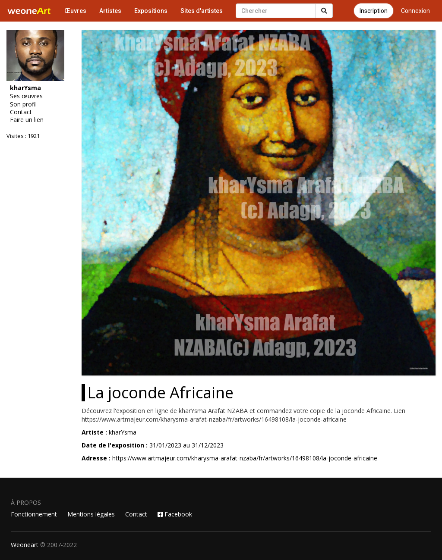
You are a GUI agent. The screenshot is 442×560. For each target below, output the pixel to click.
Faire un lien (27, 120)
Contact (21, 112)
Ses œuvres (26, 96)
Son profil (23, 104)
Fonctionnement (34, 514)
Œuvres (75, 10)
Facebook (175, 514)
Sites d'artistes (201, 10)
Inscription (374, 10)
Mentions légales (91, 514)
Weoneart (24, 545)
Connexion (415, 10)
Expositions (150, 10)
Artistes (110, 10)
